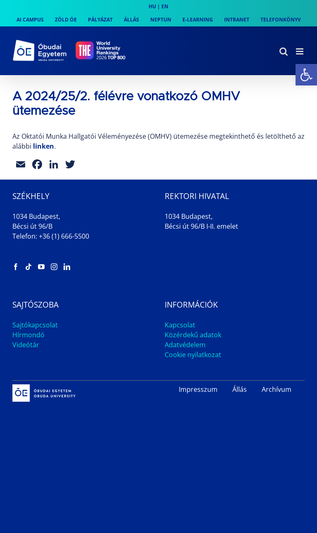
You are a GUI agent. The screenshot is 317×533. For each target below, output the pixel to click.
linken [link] (43, 146)
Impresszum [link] (198, 389)
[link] (306, 74)
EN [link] (164, 6)
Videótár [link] (25, 344)
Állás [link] (239, 389)
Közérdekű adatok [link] (193, 334)
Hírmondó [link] (28, 334)
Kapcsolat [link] (180, 324)
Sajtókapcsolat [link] (35, 324)
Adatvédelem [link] (185, 344)
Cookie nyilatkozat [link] (193, 354)
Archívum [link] (276, 389)
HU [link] (152, 6)
